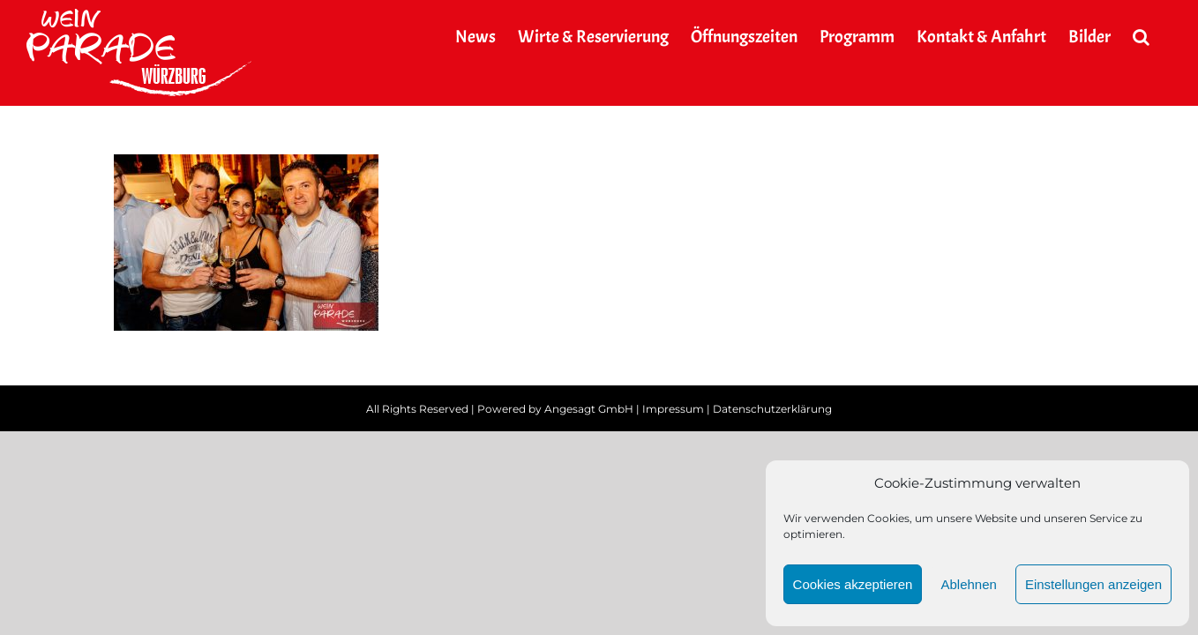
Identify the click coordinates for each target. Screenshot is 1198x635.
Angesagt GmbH (588, 408)
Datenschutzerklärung (772, 408)
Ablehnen (968, 584)
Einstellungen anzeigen (1093, 584)
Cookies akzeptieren (853, 584)
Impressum (673, 408)
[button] (1163, 37)
